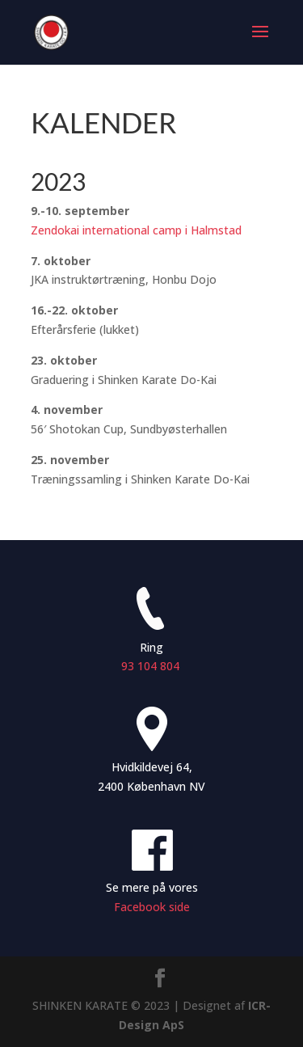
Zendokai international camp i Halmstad (136, 230)
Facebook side (152, 906)
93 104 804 (152, 665)
